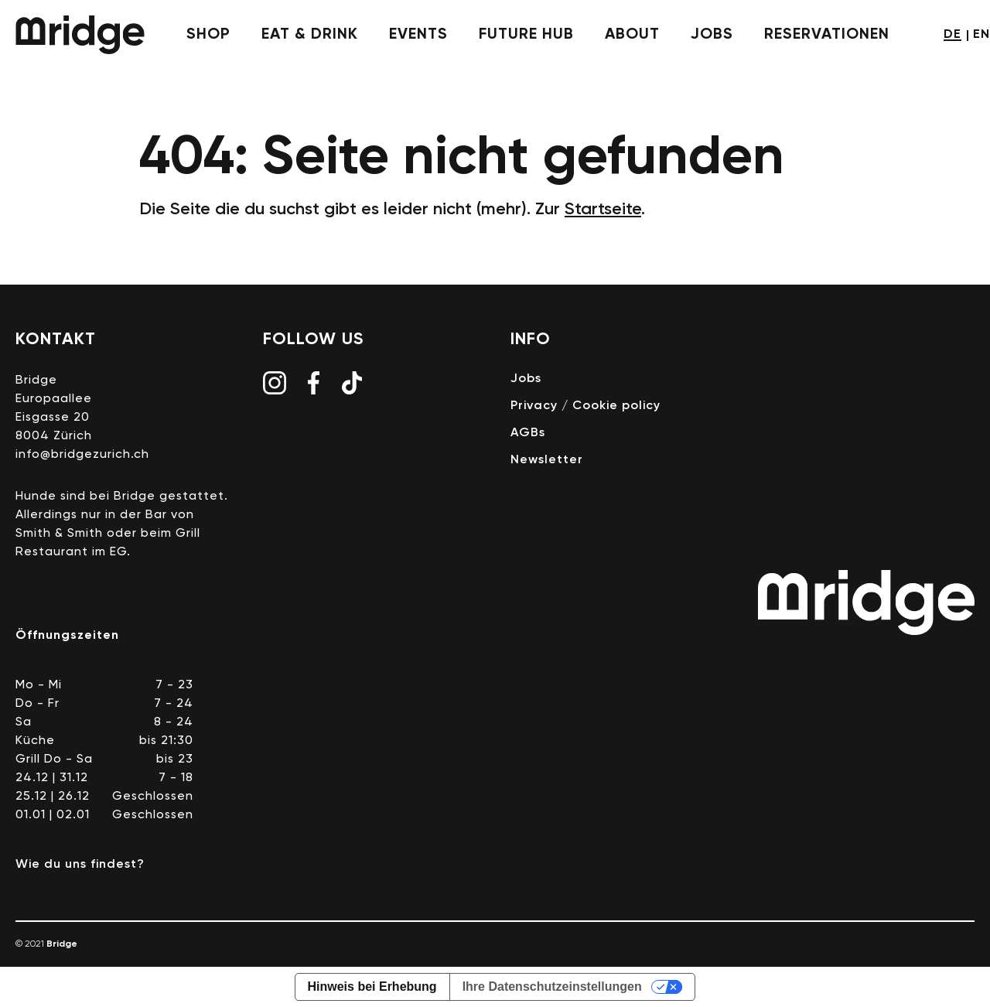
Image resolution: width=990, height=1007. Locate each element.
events (418, 35)
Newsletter (546, 460)
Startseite (603, 209)
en (981, 35)
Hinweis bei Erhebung (372, 986)
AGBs (527, 433)
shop (208, 35)
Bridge (80, 34)
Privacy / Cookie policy (585, 406)
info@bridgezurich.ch (82, 455)
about (632, 35)
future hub (526, 35)
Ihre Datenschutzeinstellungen (552, 986)
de (952, 35)
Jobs (525, 379)
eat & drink (309, 35)
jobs (712, 35)
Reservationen (826, 35)
